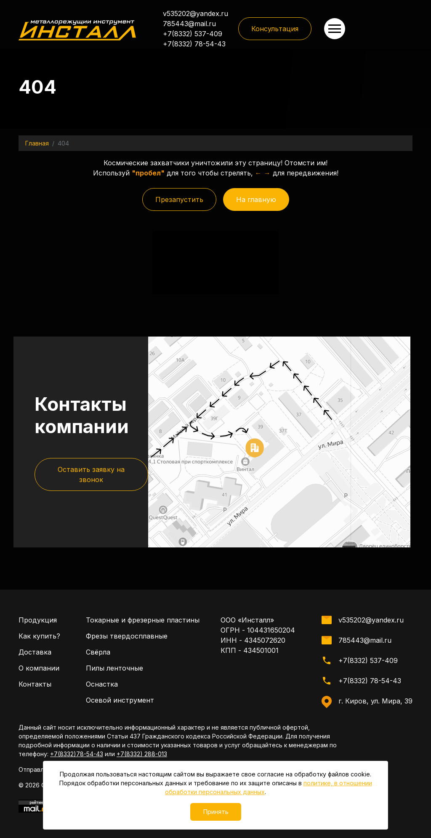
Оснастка (102, 712)
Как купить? (39, 664)
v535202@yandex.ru (195, 13)
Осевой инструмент (120, 728)
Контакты (35, 712)
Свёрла (98, 680)
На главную (256, 199)
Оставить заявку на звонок (91, 577)
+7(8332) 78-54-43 (194, 44)
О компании (39, 696)
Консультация (274, 28)
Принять (216, 812)
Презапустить (179, 199)
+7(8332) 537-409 (192, 34)
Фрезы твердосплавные (127, 664)
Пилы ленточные (114, 696)
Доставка (35, 680)
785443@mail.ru (189, 23)
